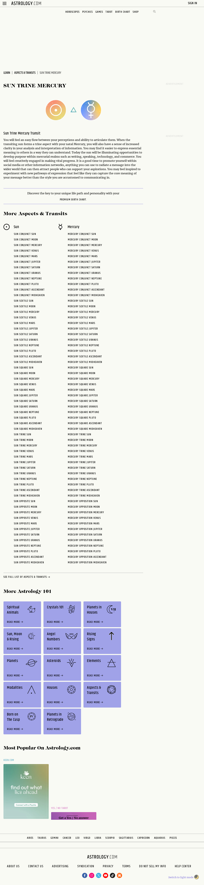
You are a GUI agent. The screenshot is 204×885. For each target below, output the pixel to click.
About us (13, 867)
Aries (30, 838)
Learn (6, 72)
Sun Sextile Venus (25, 317)
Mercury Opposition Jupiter (85, 529)
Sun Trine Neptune (25, 479)
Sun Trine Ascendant (27, 490)
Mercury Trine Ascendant (84, 490)
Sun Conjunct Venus (26, 251)
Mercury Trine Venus (81, 451)
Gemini (55, 838)
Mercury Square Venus (82, 384)
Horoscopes (72, 12)
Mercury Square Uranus (83, 406)
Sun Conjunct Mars (26, 256)
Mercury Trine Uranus (82, 473)
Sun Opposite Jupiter (27, 529)
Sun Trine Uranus (25, 473)
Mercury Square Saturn (83, 401)
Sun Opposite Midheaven (29, 562)
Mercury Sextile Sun (81, 301)
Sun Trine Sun (22, 434)
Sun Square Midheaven (28, 429)
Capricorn (143, 838)
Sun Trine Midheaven (27, 496)
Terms (126, 867)
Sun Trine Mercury (25, 445)
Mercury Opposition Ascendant (87, 557)
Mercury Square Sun (80, 368)
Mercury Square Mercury (83, 379)
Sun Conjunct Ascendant (29, 290)
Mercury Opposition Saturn (85, 535)
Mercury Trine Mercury (82, 445)
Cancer (67, 838)
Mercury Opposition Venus (84, 518)
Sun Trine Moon (23, 440)
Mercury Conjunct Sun (82, 234)
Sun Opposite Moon (25, 507)
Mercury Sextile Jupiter (83, 329)
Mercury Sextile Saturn (83, 334)
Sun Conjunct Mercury (28, 245)
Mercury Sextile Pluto (82, 351)
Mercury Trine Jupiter (82, 462)
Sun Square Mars (24, 390)
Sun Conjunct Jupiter (27, 262)
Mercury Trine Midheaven (84, 496)
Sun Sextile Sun (24, 301)
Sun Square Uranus (26, 406)
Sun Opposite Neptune (27, 546)
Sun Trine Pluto (24, 484)
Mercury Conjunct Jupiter (84, 262)
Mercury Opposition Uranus (85, 540)
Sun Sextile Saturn (26, 334)
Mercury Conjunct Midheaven (86, 295)
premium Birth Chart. (73, 199)
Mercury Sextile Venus (82, 317)
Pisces (173, 838)
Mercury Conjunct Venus (83, 251)
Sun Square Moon (24, 373)
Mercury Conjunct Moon (83, 239)
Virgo (87, 838)
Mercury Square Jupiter (83, 395)
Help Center (183, 867)
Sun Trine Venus (24, 451)
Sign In (193, 3)
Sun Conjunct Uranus (27, 273)
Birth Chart (122, 12)
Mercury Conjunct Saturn (84, 267)
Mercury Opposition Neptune (86, 546)
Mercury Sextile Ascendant (85, 356)
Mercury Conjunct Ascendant (86, 290)
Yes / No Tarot (59, 808)
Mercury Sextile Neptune (83, 345)
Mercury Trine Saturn (81, 468)
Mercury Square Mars (81, 390)
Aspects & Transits (24, 72)
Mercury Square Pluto (82, 418)
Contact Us (35, 867)
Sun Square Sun (23, 368)
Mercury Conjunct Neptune (85, 278)
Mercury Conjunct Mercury (85, 245)
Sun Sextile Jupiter (26, 329)
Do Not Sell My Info (152, 867)
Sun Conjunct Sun (25, 234)
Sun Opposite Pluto (26, 551)
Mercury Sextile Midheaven (85, 362)
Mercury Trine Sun (79, 434)
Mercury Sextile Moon (81, 306)
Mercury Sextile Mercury (84, 312)
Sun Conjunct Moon (26, 239)
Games (99, 12)
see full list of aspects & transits (27, 577)
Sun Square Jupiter (26, 395)
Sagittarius (126, 838)
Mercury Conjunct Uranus (84, 273)
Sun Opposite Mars (25, 523)
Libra (98, 838)
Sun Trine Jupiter (25, 462)
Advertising (60, 867)
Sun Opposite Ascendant (29, 557)
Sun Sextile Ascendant (28, 356)
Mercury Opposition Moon (84, 507)
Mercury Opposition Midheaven (87, 562)
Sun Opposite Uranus (27, 540)
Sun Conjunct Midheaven (29, 295)
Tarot (109, 12)
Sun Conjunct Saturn (27, 267)
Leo (77, 838)
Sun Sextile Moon (24, 306)
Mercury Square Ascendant (85, 423)
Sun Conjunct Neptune (28, 278)
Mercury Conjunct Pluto (83, 284)
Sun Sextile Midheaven (28, 362)
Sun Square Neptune (26, 412)
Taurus (42, 838)
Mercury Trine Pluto (81, 484)
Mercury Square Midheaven (85, 429)
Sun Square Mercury (26, 379)
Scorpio (110, 838)
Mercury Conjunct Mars (83, 256)
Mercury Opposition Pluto (84, 551)
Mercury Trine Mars (80, 457)
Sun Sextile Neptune (26, 345)
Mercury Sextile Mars (81, 323)
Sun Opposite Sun (24, 501)
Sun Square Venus (25, 384)
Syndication (85, 867)
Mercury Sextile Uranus (83, 340)
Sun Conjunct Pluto (26, 284)
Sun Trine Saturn (24, 468)
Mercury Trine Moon (80, 440)
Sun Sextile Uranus (26, 340)
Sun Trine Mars (23, 457)
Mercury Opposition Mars (84, 523)
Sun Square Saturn (26, 401)
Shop (136, 12)
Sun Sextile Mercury (27, 312)
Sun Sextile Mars (24, 323)
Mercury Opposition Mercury (86, 512)
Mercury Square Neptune (83, 412)
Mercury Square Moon (81, 373)
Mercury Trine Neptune (82, 479)
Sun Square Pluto (25, 418)
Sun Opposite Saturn (27, 535)
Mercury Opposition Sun (83, 501)
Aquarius (159, 838)
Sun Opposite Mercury (27, 512)
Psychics (87, 12)
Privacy (108, 867)
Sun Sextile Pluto (25, 351)
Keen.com (8, 760)
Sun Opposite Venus (26, 518)
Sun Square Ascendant (28, 423)
